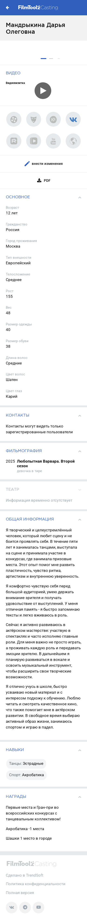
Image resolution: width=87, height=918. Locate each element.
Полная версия (20, 893)
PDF (43, 180)
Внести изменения (43, 163)
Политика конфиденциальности (35, 884)
